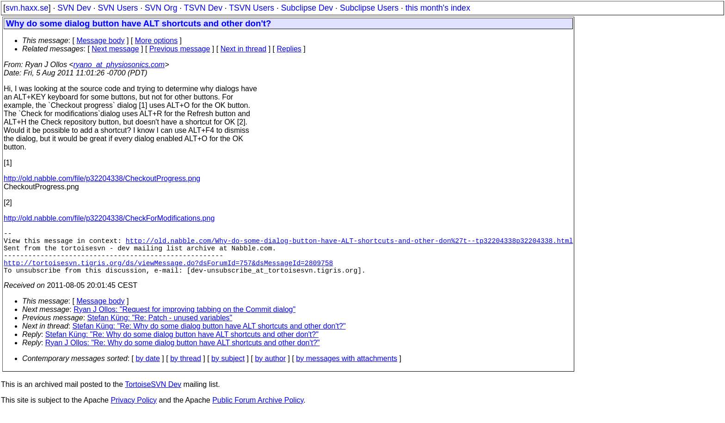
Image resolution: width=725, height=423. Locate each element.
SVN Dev (74, 7)
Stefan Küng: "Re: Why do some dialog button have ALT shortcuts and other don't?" (209, 337)
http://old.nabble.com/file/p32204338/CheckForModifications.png (109, 218)
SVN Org (161, 7)
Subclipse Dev (307, 7)
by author (270, 369)
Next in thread (244, 49)
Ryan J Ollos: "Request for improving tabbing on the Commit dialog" (184, 320)
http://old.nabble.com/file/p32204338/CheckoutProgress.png (102, 178)
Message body (100, 40)
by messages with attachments (346, 369)
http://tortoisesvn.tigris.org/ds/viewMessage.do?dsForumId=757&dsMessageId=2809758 (168, 271)
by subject (228, 369)
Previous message (179, 49)
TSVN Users (251, 7)
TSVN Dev (203, 7)
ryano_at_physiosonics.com (119, 64)
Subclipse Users (369, 7)
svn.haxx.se (27, 7)
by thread (185, 369)
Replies (289, 49)
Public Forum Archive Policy (257, 411)
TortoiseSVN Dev (153, 395)
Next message (115, 49)
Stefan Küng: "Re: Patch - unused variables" (160, 329)
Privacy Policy (134, 411)
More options (156, 40)
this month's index (438, 7)
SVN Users (118, 7)
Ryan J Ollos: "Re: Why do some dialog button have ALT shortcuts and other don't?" (182, 354)
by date (147, 369)
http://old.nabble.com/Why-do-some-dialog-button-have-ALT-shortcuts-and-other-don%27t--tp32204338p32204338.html (349, 244)
